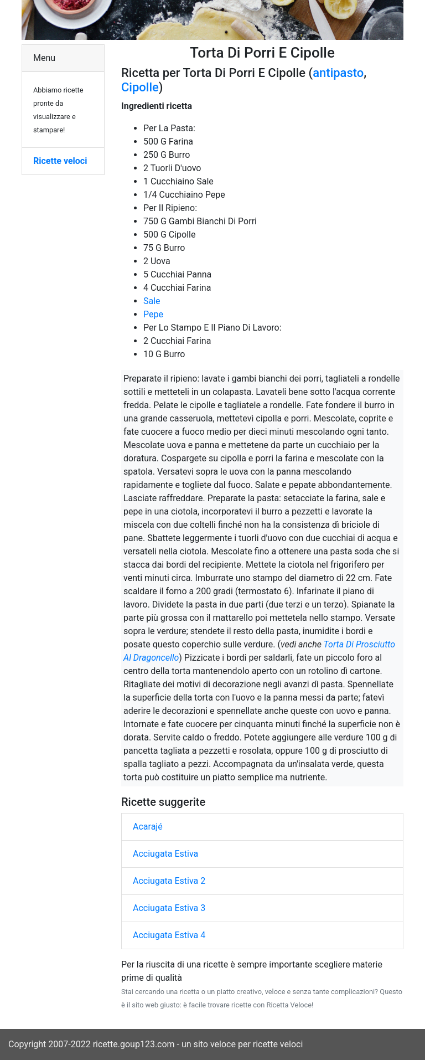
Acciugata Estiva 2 (169, 881)
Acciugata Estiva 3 (169, 908)
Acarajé (148, 826)
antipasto (338, 73)
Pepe (153, 314)
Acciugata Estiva (165, 853)
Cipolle (140, 87)
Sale (151, 301)
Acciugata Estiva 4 (169, 935)
